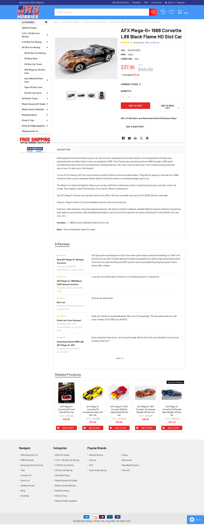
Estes (125, 455)
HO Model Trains (35, 101)
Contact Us (156, 2)
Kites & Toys (35, 122)
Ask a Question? (135, 127)
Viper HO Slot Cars (33, 89)
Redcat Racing (96, 455)
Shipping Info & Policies (32, 465)
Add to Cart (68, 428)
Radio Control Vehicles (35, 112)
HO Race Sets (31, 61)
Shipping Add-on (30, 133)
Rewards (136, 2)
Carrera (92, 460)
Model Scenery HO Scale (35, 106)
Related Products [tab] (68, 375)
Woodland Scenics (130, 465)
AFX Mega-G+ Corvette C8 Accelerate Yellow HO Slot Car (93, 411)
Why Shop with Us (120, 2)
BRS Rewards (27, 460)
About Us (25, 481)
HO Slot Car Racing (35, 50)
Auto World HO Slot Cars (36, 83)
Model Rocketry (35, 117)
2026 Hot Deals (29, 30)
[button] (167, 109)
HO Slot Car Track (33, 66)
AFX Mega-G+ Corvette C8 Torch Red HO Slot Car (66, 410)
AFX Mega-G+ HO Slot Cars (34, 74)
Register (181, 2)
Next (120, 358)
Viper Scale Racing (98, 470)
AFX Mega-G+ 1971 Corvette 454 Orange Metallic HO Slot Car (145, 410)
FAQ (146, 2)
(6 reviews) (139, 45)
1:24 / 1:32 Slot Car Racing (35, 37)
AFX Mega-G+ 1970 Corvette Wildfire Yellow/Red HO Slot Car (119, 411)
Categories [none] (28, 25)
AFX (91, 465)
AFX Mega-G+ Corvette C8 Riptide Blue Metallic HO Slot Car (171, 411)
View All (125, 470)
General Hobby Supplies (35, 128)
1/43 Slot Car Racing (35, 44)
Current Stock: (131, 86)
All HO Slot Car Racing (35, 55)
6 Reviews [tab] (62, 244)
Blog (23, 491)
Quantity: (126, 93)
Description (63, 150)
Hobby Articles (28, 486)
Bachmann (127, 460)
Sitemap (25, 496)
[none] (86, 61)
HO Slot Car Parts (36, 95)
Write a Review (152, 45)
